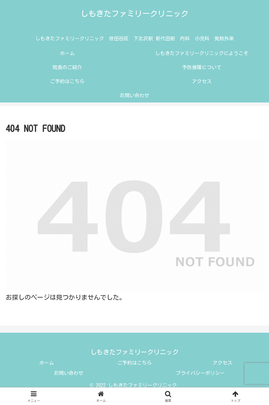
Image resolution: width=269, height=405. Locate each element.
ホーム (46, 362)
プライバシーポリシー (200, 373)
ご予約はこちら (134, 362)
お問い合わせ (68, 373)
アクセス (222, 362)
